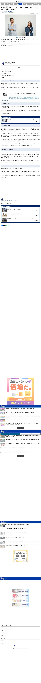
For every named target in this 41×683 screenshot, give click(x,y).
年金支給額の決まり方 (6, 73)
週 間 (10, 433)
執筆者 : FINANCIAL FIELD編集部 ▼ (10, 62)
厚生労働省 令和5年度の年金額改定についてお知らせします (10, 200)
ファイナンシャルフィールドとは (6, 625)
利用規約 (2, 630)
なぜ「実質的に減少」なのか (7, 71)
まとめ (3, 77)
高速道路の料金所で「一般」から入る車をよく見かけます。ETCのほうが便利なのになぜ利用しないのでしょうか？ (22, 439)
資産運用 (35, 3)
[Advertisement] (20, 54)
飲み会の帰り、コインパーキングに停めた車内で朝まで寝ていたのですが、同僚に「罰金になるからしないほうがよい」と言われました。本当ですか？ (22, 436)
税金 (16, 3)
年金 (20, 3)
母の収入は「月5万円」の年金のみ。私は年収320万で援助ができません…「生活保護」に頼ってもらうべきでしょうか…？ (22, 444)
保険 (24, 3)
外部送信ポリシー (3, 635)
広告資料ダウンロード (4, 643)
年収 (7, 3)
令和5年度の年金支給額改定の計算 (8, 75)
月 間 (31, 433)
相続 (11, 3)
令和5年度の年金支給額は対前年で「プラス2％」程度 (11, 69)
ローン (29, 3)
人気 (2, 3)
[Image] (20, 1)
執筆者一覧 (2, 640)
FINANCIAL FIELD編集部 (8, 11)
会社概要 (2, 627)
